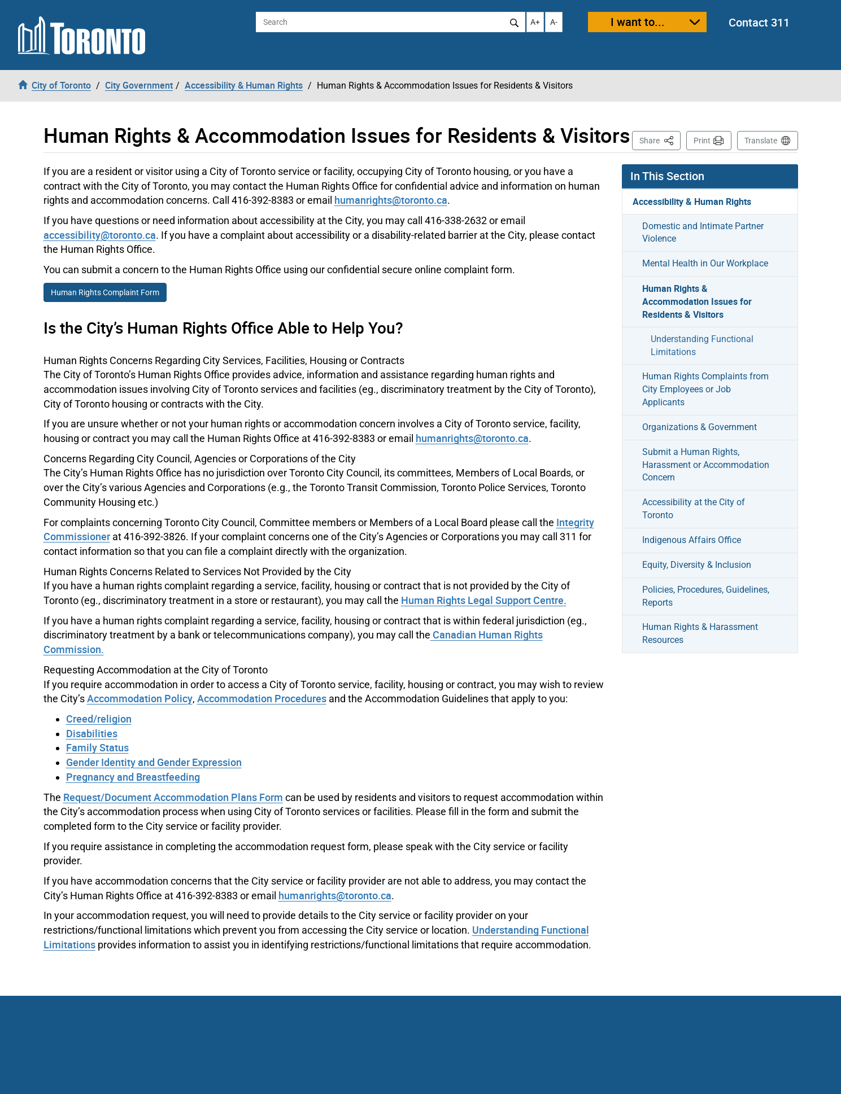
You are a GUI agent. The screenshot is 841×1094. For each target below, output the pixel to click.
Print (702, 140)
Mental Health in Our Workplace (705, 263)
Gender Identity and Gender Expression (154, 762)
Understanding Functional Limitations (702, 345)
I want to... (638, 21)
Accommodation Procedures (261, 698)
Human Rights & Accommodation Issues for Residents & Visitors (697, 301)
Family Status (97, 747)
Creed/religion (99, 718)
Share (660, 139)
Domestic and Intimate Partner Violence (703, 232)
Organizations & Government (699, 427)
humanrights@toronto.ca (390, 200)
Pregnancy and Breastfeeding (133, 777)
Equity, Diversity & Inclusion (696, 564)
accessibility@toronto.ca (99, 235)
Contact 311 (759, 22)
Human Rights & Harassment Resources (700, 633)
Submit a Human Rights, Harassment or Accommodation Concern (705, 465)
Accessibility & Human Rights (692, 201)
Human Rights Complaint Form (105, 292)
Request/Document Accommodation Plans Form (173, 797)
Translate (760, 140)
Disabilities (91, 733)
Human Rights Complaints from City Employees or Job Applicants (705, 389)
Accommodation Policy (140, 698)
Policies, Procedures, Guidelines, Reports (705, 596)
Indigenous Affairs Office (691, 540)
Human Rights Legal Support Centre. (484, 600)
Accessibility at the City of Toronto (693, 508)
